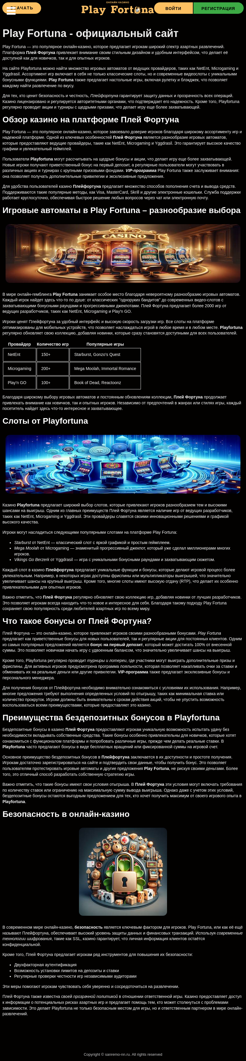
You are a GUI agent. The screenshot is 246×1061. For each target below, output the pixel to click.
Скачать (22, 8)
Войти (173, 8)
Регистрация (218, 8)
